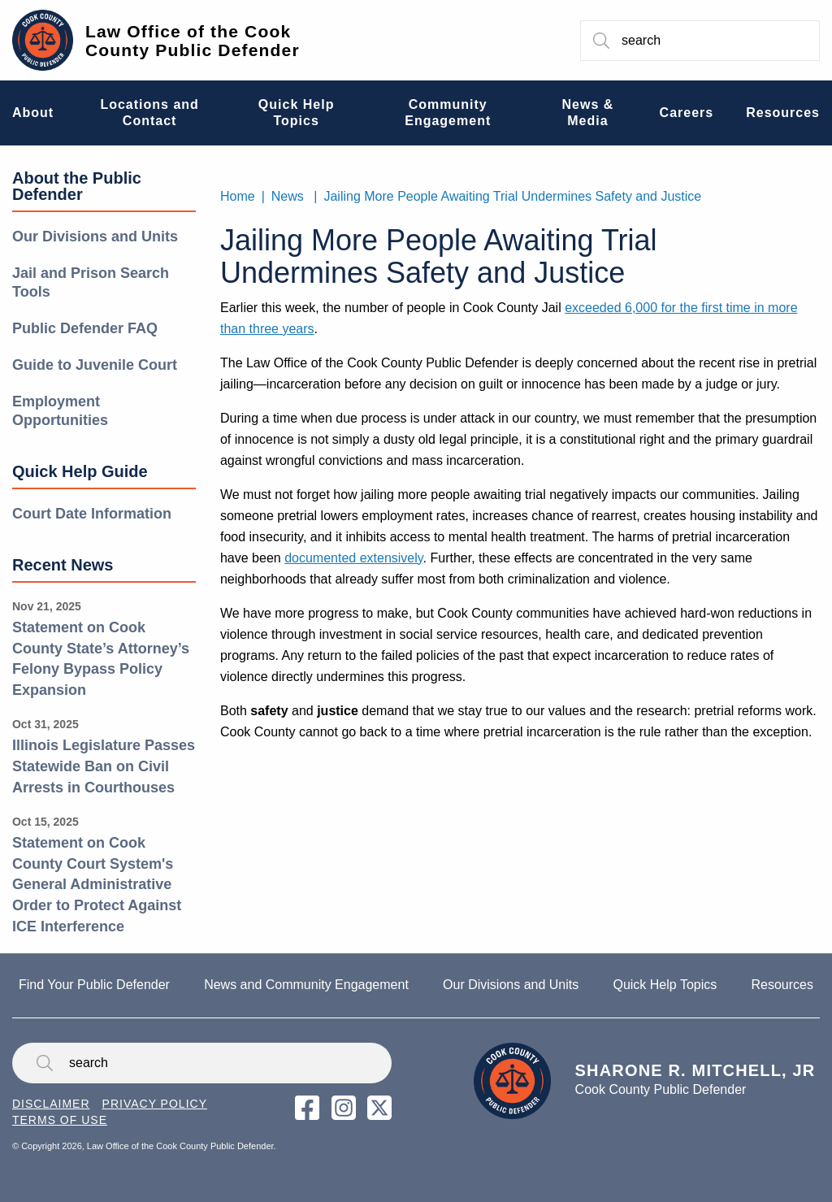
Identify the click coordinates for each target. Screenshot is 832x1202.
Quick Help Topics (665, 985)
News (287, 196)
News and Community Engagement (306, 985)
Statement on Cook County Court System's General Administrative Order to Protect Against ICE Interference (96, 884)
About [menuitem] (33, 112)
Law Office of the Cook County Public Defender (192, 40)
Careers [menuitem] (687, 112)
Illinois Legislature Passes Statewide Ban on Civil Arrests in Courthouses (103, 766)
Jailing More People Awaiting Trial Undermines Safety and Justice (512, 196)
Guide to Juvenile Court (94, 365)
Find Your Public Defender (94, 985)
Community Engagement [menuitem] (448, 113)
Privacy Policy (154, 1103)
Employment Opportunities (60, 410)
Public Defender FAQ (85, 328)
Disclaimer (51, 1103)
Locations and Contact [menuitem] (149, 113)
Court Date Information (91, 514)
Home (237, 196)
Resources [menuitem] (783, 112)
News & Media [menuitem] (588, 113)
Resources (781, 985)
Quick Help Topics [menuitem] (296, 113)
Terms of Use (59, 1119)
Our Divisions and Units (95, 236)
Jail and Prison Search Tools (90, 282)
